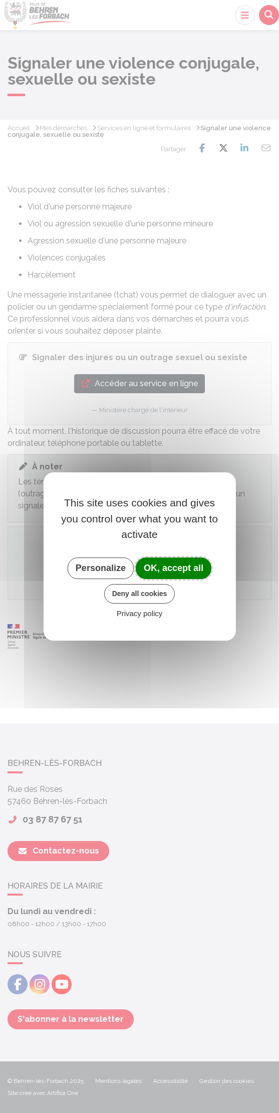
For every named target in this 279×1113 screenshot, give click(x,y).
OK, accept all (173, 568)
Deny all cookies (139, 594)
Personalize (101, 568)
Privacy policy (140, 613)
